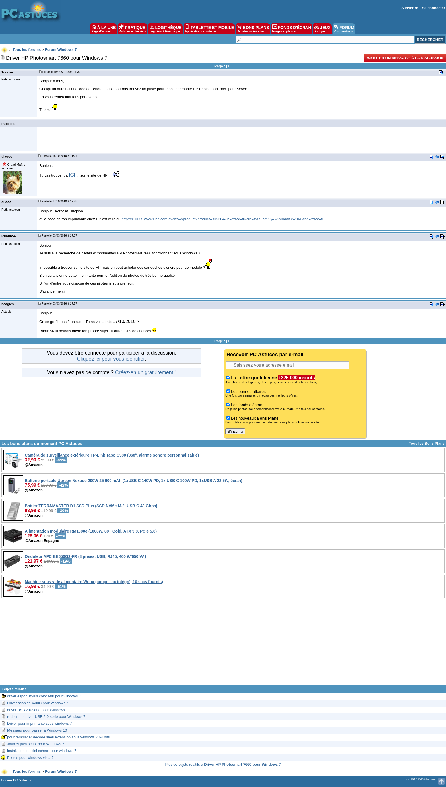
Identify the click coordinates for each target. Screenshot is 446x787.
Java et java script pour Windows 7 (35, 744)
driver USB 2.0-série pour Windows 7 (37, 710)
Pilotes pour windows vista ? (30, 757)
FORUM (344, 28)
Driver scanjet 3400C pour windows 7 (37, 703)
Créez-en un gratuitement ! (145, 372)
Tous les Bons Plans (427, 443)
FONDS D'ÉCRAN (291, 28)
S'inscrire (409, 8)
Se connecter (433, 8)
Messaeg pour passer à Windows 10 (37, 730)
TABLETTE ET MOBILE (209, 28)
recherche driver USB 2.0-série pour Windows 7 (46, 716)
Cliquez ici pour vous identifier (110, 359)
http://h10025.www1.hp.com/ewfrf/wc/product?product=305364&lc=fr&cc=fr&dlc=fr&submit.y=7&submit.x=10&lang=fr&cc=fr (223, 219)
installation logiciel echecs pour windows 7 (42, 751)
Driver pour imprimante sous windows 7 (39, 723)
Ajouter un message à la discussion (405, 58)
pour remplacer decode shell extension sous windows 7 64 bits (58, 737)
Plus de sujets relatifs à (223, 764)
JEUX (322, 28)
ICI (72, 175)
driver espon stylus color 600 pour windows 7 (44, 696)
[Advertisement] (223, 645)
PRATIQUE (132, 28)
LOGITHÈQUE (165, 28)
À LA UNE (104, 28)
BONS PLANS (253, 28)
